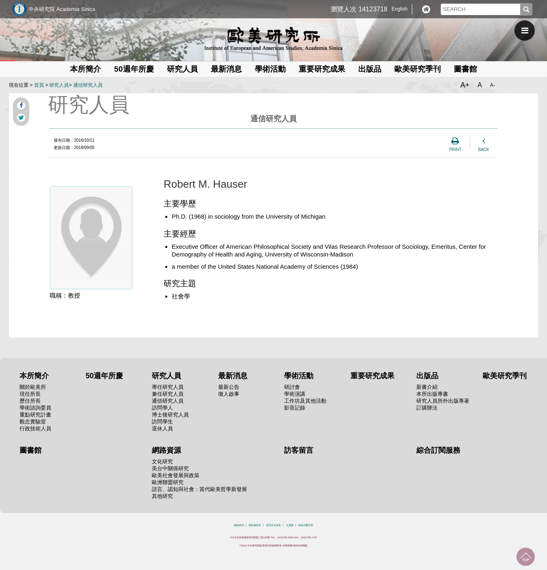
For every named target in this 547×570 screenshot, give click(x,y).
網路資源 (166, 450)
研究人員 (182, 69)
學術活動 (270, 69)
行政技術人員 (35, 428)
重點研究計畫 (35, 415)
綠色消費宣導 (305, 525)
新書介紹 (427, 387)
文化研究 (162, 461)
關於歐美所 (33, 387)
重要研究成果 (322, 69)
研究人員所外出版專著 (442, 401)
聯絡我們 (239, 525)
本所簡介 (85, 69)
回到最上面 (525, 557)
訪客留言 (298, 450)
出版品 (369, 69)
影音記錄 (294, 408)
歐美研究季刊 (417, 69)
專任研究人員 (168, 387)
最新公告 (228, 387)
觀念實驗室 (33, 422)
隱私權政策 (255, 525)
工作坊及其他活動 (305, 401)
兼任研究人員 (168, 394)
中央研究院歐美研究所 (273, 38)
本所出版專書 (432, 394)
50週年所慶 (133, 69)
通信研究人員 (88, 85)
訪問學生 (162, 422)
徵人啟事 (228, 394)
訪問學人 (162, 408)
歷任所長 (30, 401)
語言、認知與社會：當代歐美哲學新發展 (199, 489)
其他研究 (162, 496)
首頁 (39, 85)
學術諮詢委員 (35, 408)
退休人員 (162, 428)
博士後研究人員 (170, 415)
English (399, 9)
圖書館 (465, 69)
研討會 (292, 387)
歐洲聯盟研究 (168, 482)
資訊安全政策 (273, 525)
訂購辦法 (427, 408)
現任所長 (30, 394)
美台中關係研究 (170, 468)
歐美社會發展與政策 (175, 475)
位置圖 (289, 525)
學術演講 (294, 394)
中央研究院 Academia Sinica (61, 9)
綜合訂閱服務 (438, 450)
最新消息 (226, 69)
